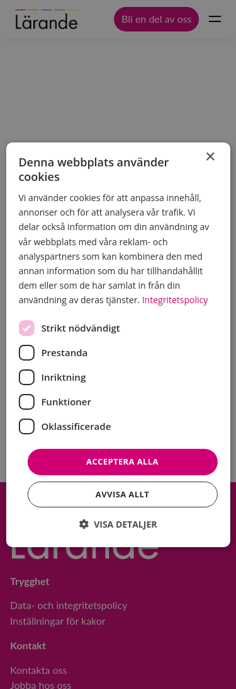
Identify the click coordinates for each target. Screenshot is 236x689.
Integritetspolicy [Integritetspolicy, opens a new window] (175, 300)
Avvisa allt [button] (122, 494)
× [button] (210, 156)
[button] (118, 524)
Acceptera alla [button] (122, 461)
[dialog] (118, 344)
